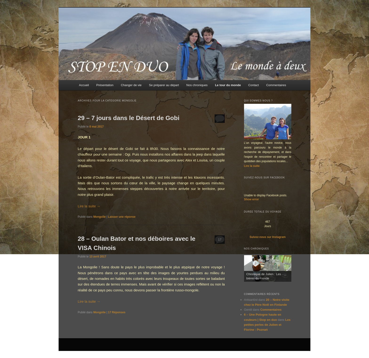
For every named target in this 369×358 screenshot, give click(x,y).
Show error (251, 199)
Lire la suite (89, 206)
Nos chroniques (197, 85)
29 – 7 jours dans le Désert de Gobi (128, 117)
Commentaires (276, 85)
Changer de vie (131, 85)
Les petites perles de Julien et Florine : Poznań (267, 324)
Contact (253, 85)
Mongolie (99, 216)
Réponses (116, 312)
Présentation (104, 85)
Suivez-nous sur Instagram (267, 237)
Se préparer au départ (164, 85)
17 (219, 239)
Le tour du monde (228, 85)
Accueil (84, 85)
